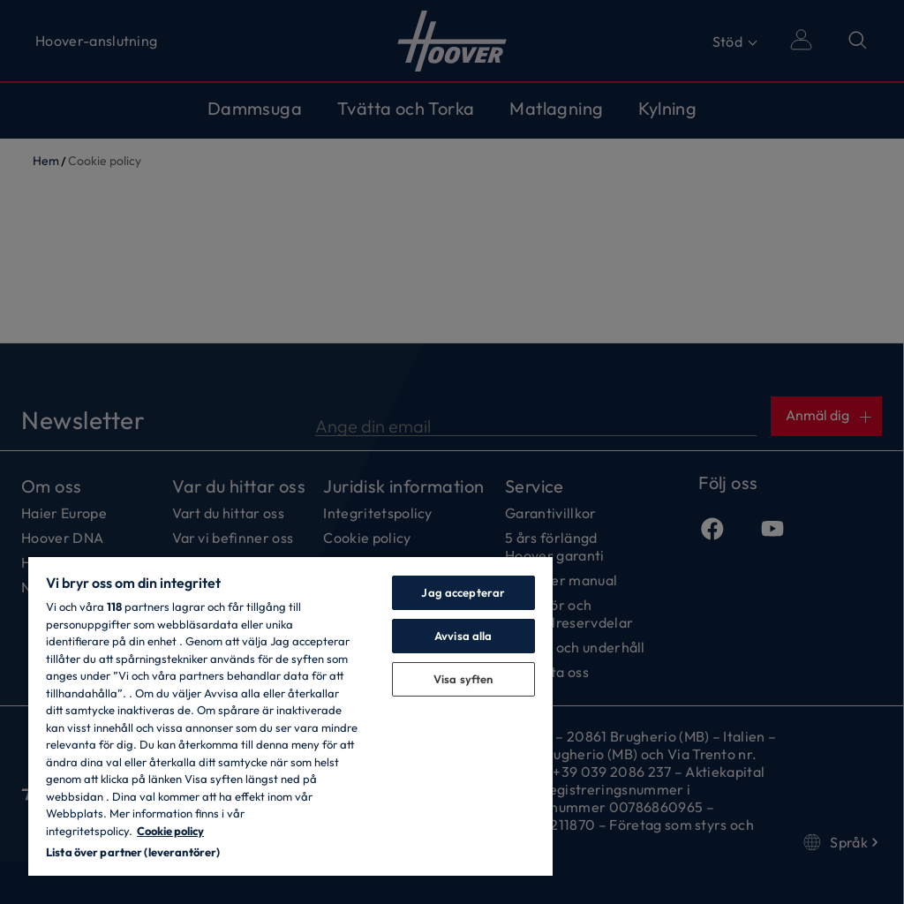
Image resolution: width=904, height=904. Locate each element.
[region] (290, 715)
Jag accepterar (463, 592)
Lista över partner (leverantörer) (133, 852)
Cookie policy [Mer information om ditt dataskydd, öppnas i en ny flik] (170, 831)
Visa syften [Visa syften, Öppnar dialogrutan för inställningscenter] (463, 679)
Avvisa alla (463, 636)
